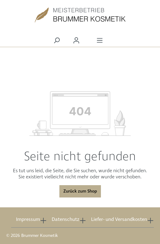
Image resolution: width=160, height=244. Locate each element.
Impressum (28, 219)
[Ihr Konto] (76, 40)
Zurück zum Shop (80, 191)
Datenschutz (65, 219)
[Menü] (99, 40)
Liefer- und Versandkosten (119, 219)
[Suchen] (56, 40)
